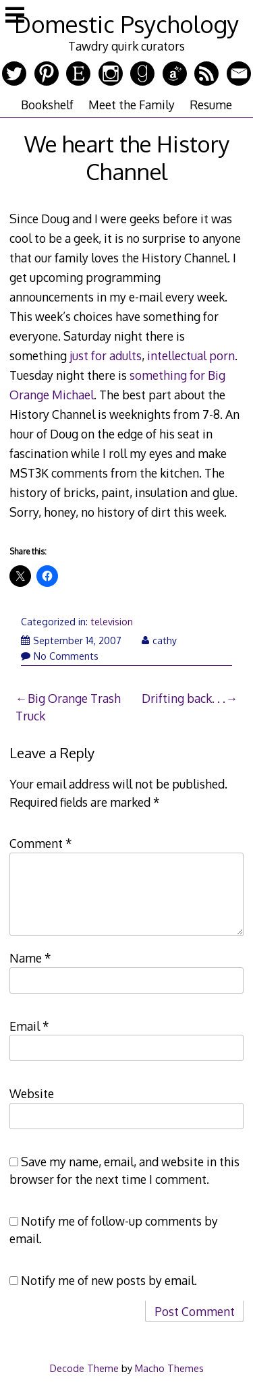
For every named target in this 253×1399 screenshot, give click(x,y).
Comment (40, 843)
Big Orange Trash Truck (68, 707)
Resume (211, 104)
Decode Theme (84, 1368)
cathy (159, 640)
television (111, 621)
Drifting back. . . (183, 698)
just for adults (105, 355)
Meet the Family (131, 104)
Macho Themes (169, 1368)
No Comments (60, 656)
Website (31, 1093)
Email (29, 1026)
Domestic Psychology (126, 23)
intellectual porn (191, 355)
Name (30, 957)
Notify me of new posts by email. (109, 1280)
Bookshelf (47, 104)
